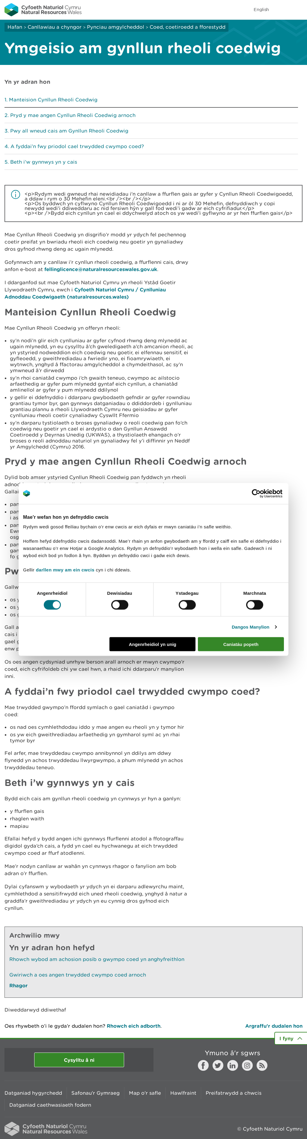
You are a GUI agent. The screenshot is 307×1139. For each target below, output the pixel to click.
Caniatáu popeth (241, 644)
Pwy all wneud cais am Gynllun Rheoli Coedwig (69, 131)
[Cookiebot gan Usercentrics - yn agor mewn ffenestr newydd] (266, 493)
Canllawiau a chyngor (55, 27)
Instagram (247, 1065)
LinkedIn (232, 1065)
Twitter (218, 1065)
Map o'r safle (145, 1093)
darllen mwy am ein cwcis (65, 569)
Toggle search (281, 9)
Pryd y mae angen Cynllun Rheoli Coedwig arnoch (73, 115)
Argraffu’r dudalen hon (274, 1026)
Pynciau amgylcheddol (115, 27)
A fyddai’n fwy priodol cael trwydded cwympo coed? (77, 146)
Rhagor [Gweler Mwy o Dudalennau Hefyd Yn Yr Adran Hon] (18, 985)
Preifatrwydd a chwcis (233, 1093)
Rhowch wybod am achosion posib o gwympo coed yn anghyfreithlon (96, 959)
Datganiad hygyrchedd (33, 1093)
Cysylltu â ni (79, 1060)
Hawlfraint (183, 1093)
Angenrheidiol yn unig (152, 644)
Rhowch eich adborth (133, 1026)
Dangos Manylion (251, 626)
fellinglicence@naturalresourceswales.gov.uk (100, 269)
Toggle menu (298, 9)
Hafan (14, 27)
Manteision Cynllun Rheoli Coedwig (53, 100)
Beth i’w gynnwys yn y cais (43, 162)
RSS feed (262, 1065)
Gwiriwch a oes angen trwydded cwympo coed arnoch (77, 975)
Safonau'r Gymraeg (95, 1093)
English (261, 9)
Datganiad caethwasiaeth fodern (50, 1105)
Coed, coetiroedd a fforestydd (187, 27)
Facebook (203, 1065)
